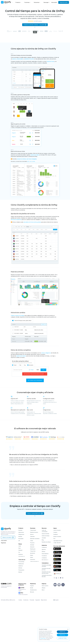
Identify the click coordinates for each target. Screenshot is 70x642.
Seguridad (37, 639)
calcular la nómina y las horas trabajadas (27, 198)
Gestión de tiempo (45, 575)
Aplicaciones (21, 571)
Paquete (32, 625)
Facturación (32, 598)
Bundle (31, 627)
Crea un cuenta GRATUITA (35, 553)
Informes (20, 607)
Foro (54, 577)
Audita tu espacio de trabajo (17, 355)
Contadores (44, 597)
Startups (43, 590)
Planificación (21, 603)
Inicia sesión (54, 2)
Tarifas (31, 580)
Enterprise (21, 593)
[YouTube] (60, 617)
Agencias (44, 588)
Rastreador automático (35, 577)
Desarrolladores (45, 593)
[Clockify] (6, 569)
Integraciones (21, 573)
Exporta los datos (35, 194)
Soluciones (36, 2)
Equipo (31, 594)
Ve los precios (22, 595)
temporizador (20, 98)
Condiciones (25, 639)
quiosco (14, 98)
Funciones (26, 2)
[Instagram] (63, 617)
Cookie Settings (62, 638)
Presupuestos (21, 609)
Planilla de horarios (34, 571)
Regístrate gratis (63, 2)
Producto (17, 2)
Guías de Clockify (45, 573)
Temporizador (33, 569)
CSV (31, 200)
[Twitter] (58, 617)
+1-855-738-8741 (57, 582)
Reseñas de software (46, 581)
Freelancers (44, 586)
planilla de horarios (29, 98)
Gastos (31, 596)
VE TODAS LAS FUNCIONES (35, 419)
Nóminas (20, 611)
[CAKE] (6, 624)
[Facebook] (54, 617)
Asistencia (21, 605)
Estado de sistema (57, 575)
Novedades (21, 577)
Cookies (20, 639)
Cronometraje (21, 601)
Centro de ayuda (56, 569)
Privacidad (32, 639)
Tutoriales (44, 577)
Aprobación (32, 592)
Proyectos (32, 582)
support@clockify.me (57, 580)
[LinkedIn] (56, 617)
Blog (43, 579)
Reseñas (20, 575)
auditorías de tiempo (21, 395)
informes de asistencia (16, 259)
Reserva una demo (8, 577)
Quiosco (32, 573)
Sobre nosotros (45, 625)
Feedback (55, 573)
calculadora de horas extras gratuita (32, 261)
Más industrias (45, 599)
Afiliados (43, 627)
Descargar (46, 2)
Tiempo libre (32, 590)
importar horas (50, 100)
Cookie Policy (43, 638)
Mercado (32, 631)
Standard (20, 589)
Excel (34, 200)
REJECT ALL (62, 634)
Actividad (32, 584)
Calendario (32, 575)
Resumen (20, 569)
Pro (19, 591)
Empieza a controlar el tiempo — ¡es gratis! (35, 24)
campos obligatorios (46, 392)
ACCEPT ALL (62, 631)
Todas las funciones (34, 600)
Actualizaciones (33, 629)
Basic (20, 587)
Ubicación (32, 586)
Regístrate (3, 582)
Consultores (44, 595)
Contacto (55, 571)
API (19, 580)
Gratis (20, 585)
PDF (28, 200)
